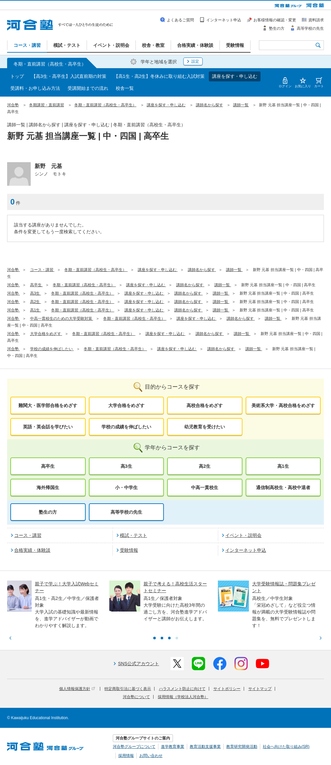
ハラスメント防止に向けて (182, 688)
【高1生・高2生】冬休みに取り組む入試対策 (159, 76)
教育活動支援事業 (205, 746)
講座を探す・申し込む (234, 76)
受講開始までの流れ (88, 88)
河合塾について (136, 697)
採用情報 (126, 755)
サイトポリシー (226, 688)
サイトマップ (260, 688)
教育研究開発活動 (241, 746)
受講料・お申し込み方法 (35, 88)
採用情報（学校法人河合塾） (183, 697)
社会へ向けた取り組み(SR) (286, 746)
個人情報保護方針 (77, 688)
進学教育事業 (172, 746)
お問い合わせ (151, 755)
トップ (17, 76)
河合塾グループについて (134, 746)
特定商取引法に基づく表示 (127, 688)
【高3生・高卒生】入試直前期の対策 (68, 76)
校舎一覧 (125, 88)
